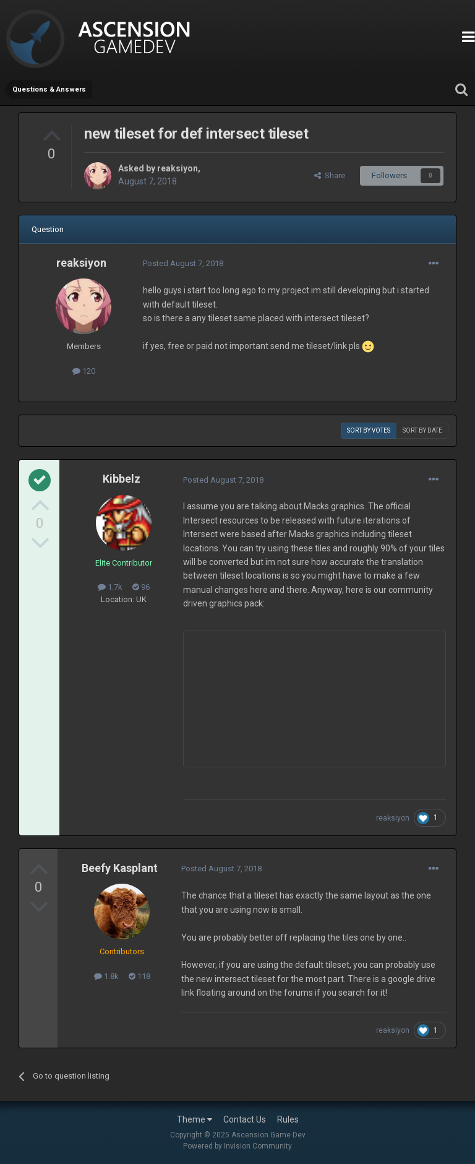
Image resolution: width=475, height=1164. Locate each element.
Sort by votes (368, 430)
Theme (194, 1119)
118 (139, 976)
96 (141, 587)
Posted (183, 263)
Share (329, 175)
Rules (288, 1119)
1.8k (106, 976)
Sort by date (422, 430)
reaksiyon (177, 168)
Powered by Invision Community (237, 1146)
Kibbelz (121, 478)
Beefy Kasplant (120, 867)
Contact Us (244, 1119)
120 (83, 371)
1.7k (110, 587)
